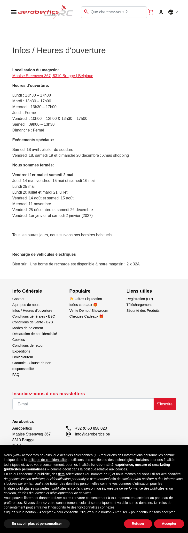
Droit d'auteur (22, 357)
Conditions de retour (28, 345)
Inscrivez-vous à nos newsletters (48, 393)
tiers (61, 474)
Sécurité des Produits (143, 310)
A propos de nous (25, 305)
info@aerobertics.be (92, 434)
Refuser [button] (138, 523)
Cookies (18, 340)
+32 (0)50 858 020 (91, 428)
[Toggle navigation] (7, 29)
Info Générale (27, 291)
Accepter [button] (169, 523)
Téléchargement (139, 305)
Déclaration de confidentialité (34, 334)
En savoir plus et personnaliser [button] (37, 523)
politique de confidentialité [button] (47, 460)
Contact (18, 299)
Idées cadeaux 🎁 (83, 305)
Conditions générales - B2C (33, 316)
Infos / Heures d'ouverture (32, 310)
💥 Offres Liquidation (85, 299)
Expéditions (21, 351)
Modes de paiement (27, 328)
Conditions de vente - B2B (32, 322)
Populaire (79, 291)
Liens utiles (139, 291)
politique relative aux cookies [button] (105, 469)
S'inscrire (164, 404)
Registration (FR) (139, 299)
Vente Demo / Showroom (88, 310)
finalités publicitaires (19, 488)
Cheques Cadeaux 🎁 (86, 316)
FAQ (15, 375)
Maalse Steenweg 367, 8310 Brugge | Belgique (52, 76)
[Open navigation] (13, 12)
